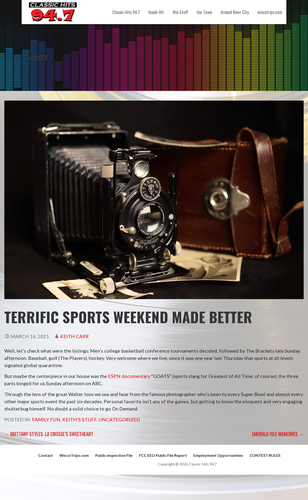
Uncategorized (119, 419)
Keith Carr (74, 336)
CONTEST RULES (265, 455)
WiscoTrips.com (74, 455)
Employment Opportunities (218, 455)
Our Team (204, 12)
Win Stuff (180, 12)
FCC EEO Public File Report (163, 455)
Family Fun (46, 419)
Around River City (235, 12)
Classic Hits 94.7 (126, 12)
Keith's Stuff (79, 419)
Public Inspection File (114, 455)
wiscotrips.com (269, 12)
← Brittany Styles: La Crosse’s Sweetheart (48, 434)
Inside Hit (156, 12)
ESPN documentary (129, 376)
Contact (45, 455)
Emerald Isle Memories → (278, 434)
